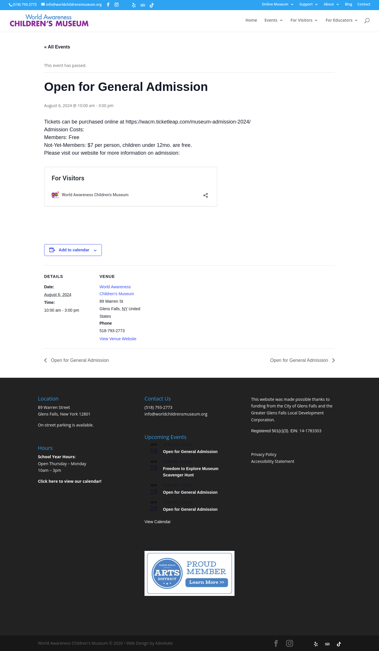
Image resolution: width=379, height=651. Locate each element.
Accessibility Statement (272, 461)
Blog (348, 5)
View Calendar (158, 521)
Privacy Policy (263, 454)
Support (306, 5)
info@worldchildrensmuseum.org (176, 414)
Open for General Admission (79, 360)
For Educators (339, 20)
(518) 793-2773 (158, 407)
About (329, 5)
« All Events (57, 46)
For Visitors (301, 20)
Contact (363, 5)
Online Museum (275, 5)
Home (251, 20)
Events (270, 20)
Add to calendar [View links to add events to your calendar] (74, 250)
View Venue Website (118, 338)
